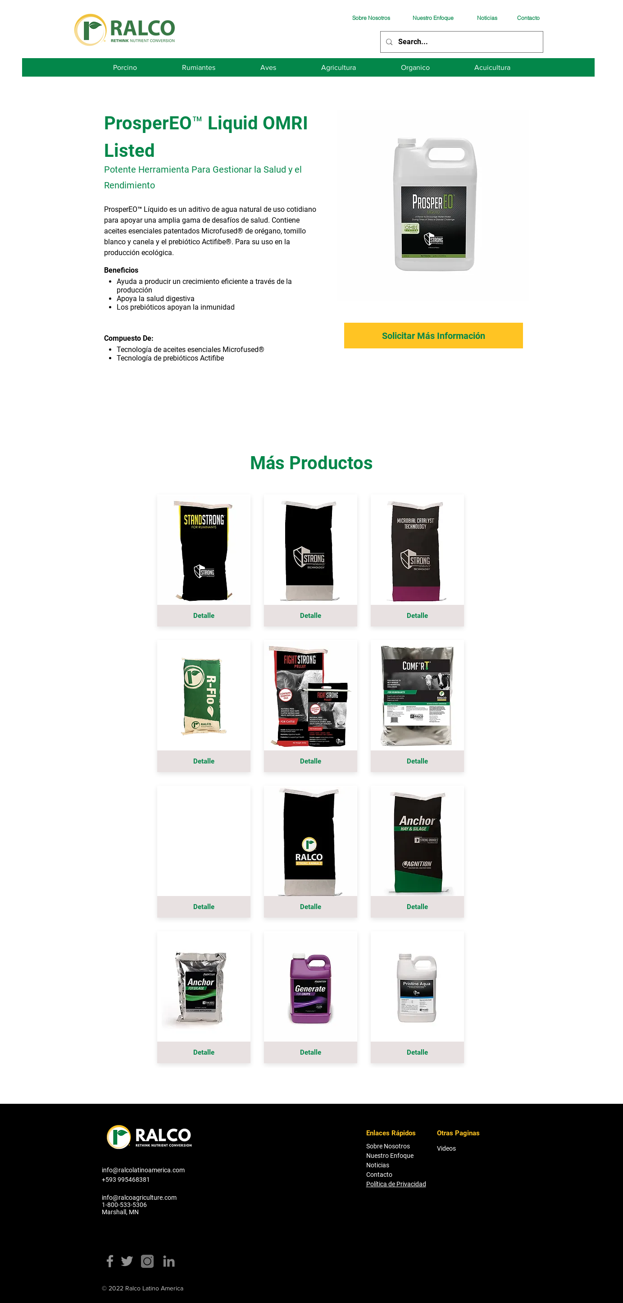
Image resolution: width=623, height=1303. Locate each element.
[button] (203, 907)
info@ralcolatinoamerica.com (143, 1170)
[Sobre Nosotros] (371, 18)
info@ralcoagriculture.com (139, 1197)
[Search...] (461, 42)
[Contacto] (528, 18)
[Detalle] (203, 615)
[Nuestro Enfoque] (433, 18)
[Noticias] (487, 18)
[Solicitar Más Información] (433, 335)
